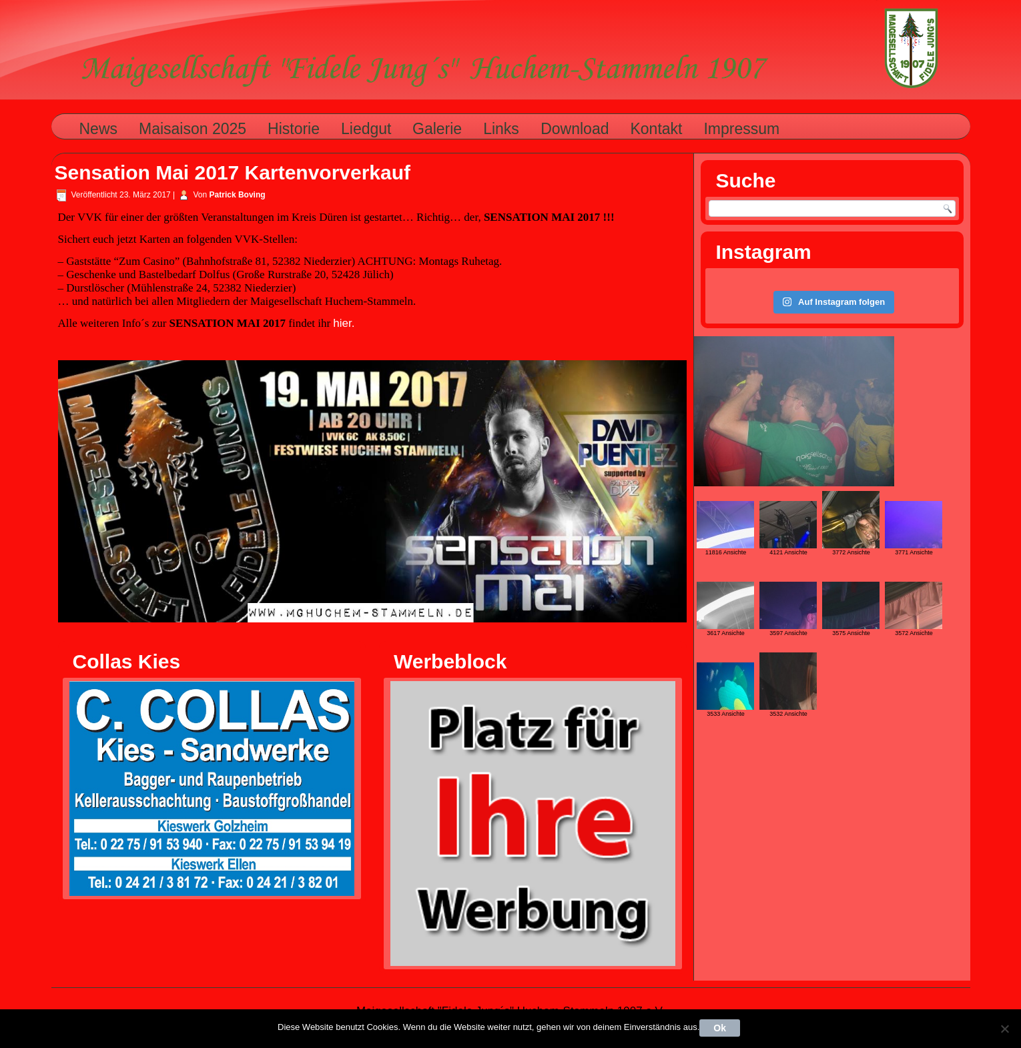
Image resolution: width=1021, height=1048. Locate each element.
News (98, 128)
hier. (343, 323)
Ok (719, 1028)
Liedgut (366, 128)
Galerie (437, 128)
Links (501, 128)
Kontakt (656, 128)
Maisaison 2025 (192, 128)
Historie (294, 128)
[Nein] (1004, 1028)
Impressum (741, 128)
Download (575, 128)
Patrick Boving (238, 194)
